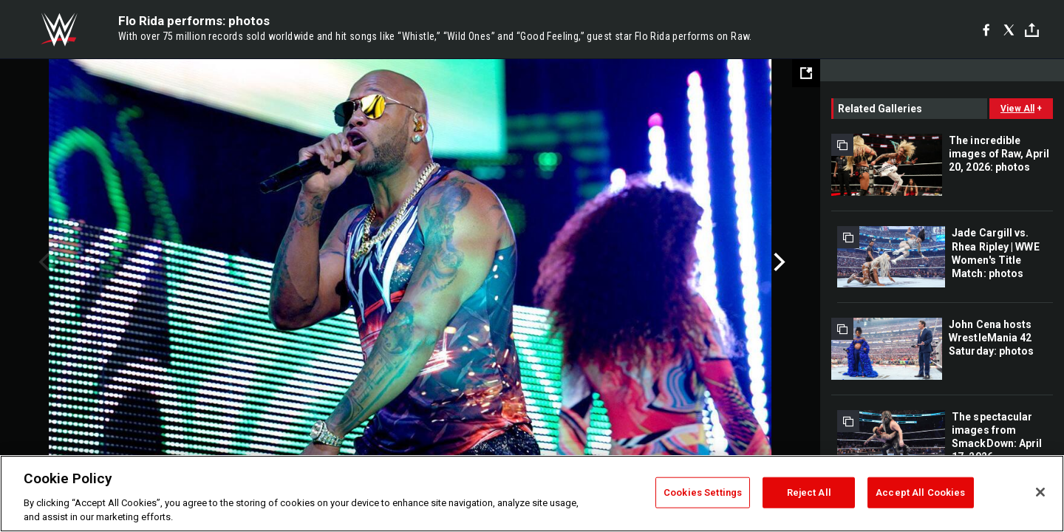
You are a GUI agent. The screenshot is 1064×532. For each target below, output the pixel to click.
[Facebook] (986, 29)
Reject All (809, 492)
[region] (532, 493)
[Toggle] (1031, 30)
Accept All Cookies (920, 492)
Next (778, 262)
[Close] (1040, 492)
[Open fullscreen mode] (806, 73)
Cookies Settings (703, 492)
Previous (42, 262)
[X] (1009, 29)
